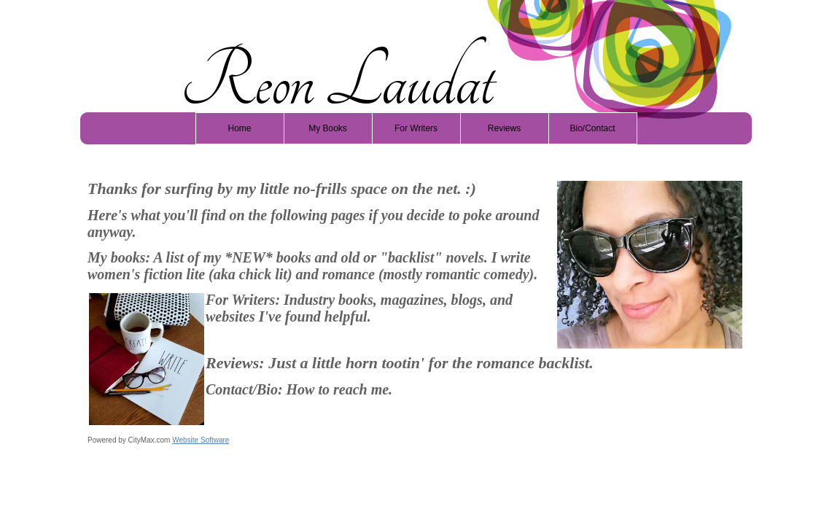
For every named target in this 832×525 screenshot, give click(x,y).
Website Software (200, 440)
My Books (327, 128)
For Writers (416, 128)
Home (239, 128)
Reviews (504, 128)
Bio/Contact (592, 128)
